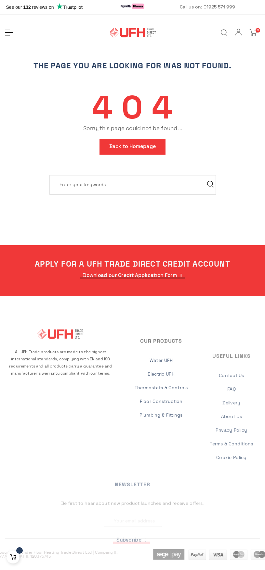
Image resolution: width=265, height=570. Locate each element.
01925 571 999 (219, 7)
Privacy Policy (231, 491)
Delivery (231, 464)
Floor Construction (161, 446)
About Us (231, 477)
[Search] (132, 185)
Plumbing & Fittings (160, 459)
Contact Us (231, 436)
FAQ (231, 450)
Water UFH (161, 405)
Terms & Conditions (231, 505)
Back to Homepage (132, 146)
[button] (132, 275)
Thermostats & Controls (161, 432)
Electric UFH (161, 418)
